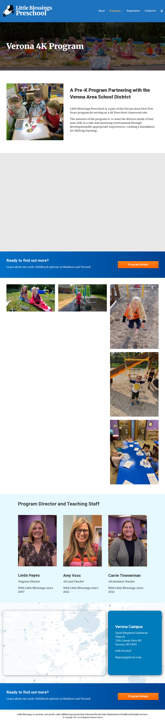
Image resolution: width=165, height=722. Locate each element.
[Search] (160, 11)
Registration (133, 10)
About (101, 10)
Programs (114, 10)
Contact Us (150, 10)
